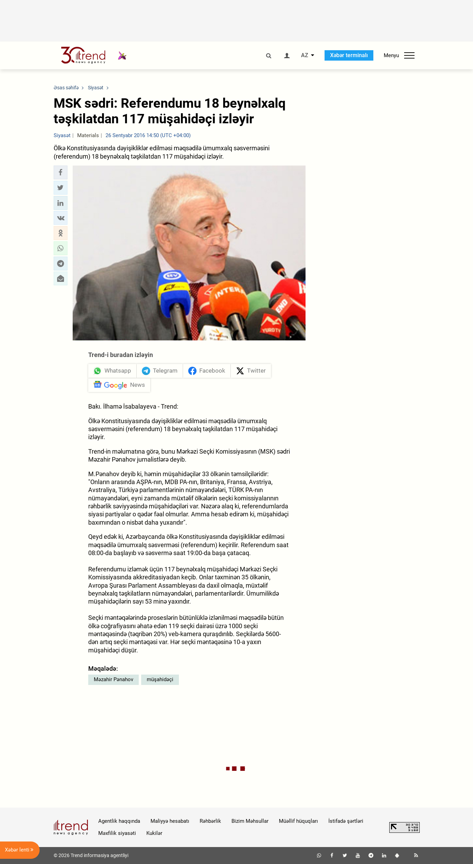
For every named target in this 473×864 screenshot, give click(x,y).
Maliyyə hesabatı (170, 821)
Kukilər (154, 833)
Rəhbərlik (210, 821)
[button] (60, 172)
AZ (304, 55)
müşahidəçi (160, 679)
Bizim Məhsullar (250, 821)
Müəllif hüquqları (298, 821)
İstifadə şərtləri (345, 821)
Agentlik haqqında (119, 821)
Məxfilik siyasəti (117, 833)
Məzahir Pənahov (113, 679)
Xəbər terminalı (349, 55)
